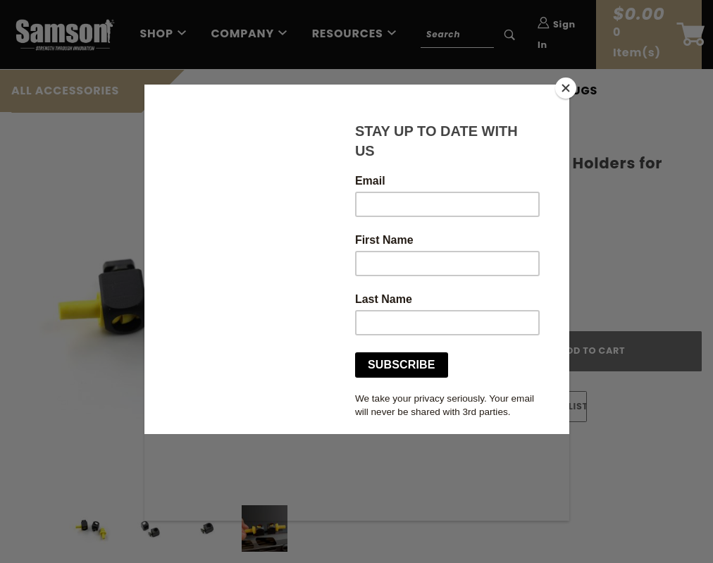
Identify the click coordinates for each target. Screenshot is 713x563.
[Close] (565, 88)
